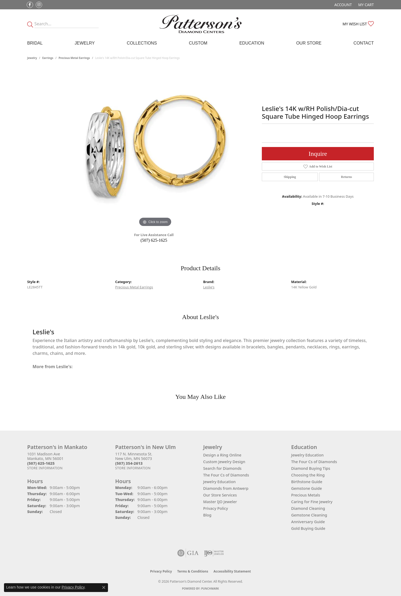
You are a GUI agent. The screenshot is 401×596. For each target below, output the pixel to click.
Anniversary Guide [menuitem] (308, 521)
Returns (346, 177)
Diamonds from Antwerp (225, 488)
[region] (155, 148)
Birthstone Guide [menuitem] (306, 481)
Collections (142, 43)
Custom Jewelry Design (224, 461)
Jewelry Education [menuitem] (307, 455)
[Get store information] (45, 468)
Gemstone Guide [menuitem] (306, 488)
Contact (364, 43)
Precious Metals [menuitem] (305, 495)
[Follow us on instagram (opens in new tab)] (39, 5)
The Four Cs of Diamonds (226, 475)
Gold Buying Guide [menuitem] (308, 528)
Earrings (47, 58)
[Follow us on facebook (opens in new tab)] (30, 5)
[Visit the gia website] (188, 553)
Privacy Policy (215, 508)
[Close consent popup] (103, 587)
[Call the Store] (41, 463)
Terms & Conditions (192, 571)
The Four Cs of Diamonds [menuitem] (314, 461)
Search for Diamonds (222, 468)
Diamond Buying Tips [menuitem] (310, 468)
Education (251, 43)
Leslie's (208, 287)
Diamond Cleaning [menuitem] (308, 508)
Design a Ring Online (222, 455)
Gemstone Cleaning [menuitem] (309, 515)
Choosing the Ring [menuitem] (308, 475)
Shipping (290, 177)
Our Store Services (220, 495)
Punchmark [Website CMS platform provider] (210, 588)
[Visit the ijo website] (214, 553)
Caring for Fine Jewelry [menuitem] (311, 501)
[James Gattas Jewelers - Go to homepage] (200, 23)
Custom (198, 43)
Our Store (309, 43)
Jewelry (85, 43)
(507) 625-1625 (154, 240)
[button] (342, 4)
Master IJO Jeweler (220, 501)
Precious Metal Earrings (74, 58)
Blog (207, 515)
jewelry (32, 58)
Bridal (35, 43)
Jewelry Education (219, 481)
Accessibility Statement (232, 571)
